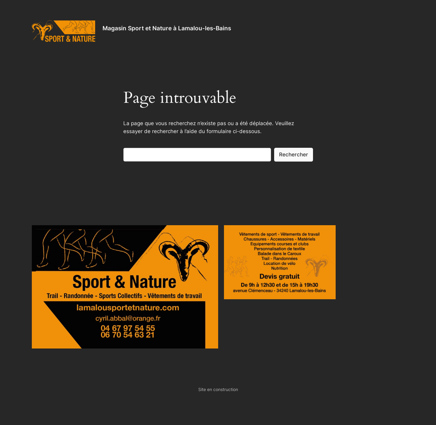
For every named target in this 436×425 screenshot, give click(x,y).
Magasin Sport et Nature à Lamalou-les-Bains (166, 28)
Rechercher (293, 154)
